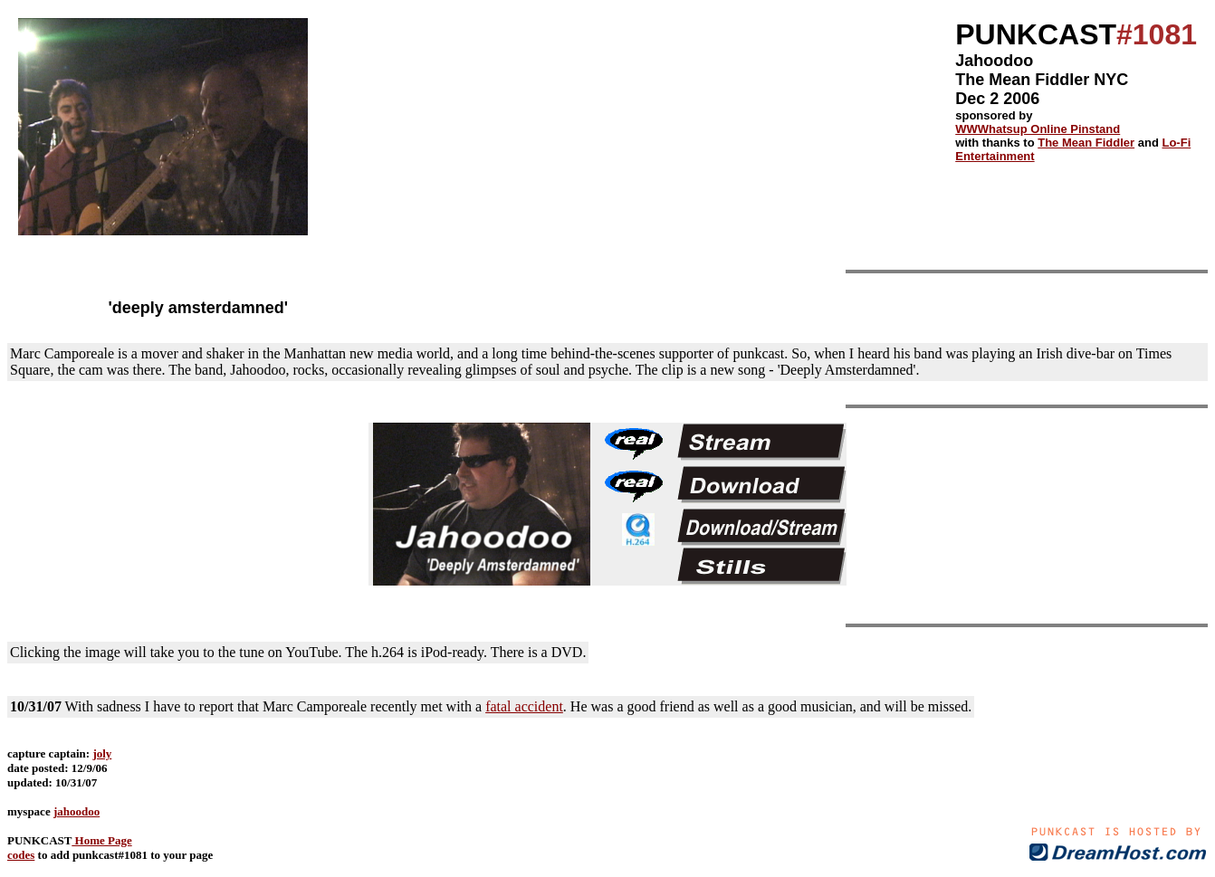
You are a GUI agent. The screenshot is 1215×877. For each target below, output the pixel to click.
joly (101, 753)
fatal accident (524, 706)
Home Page (101, 840)
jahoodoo (76, 811)
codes (20, 855)
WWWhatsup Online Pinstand (1037, 129)
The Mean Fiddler (1086, 142)
